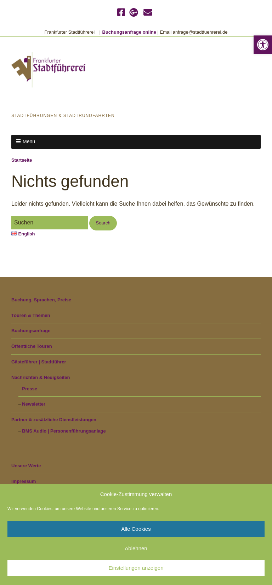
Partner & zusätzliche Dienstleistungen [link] (53, 419)
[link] (263, 44)
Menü (29, 141)
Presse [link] (29, 388)
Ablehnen (136, 548)
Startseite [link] (21, 160)
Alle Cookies (136, 529)
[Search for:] (49, 222)
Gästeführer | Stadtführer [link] (38, 361)
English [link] (23, 233)
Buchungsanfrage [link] (31, 330)
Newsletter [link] (33, 404)
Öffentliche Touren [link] (31, 346)
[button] (103, 223)
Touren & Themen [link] (30, 315)
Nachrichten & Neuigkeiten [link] (40, 377)
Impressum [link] (23, 481)
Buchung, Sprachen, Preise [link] (41, 299)
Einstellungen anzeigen (135, 568)
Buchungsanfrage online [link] (129, 32)
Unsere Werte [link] (26, 465)
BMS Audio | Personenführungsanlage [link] (64, 431)
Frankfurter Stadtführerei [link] (76, 101)
